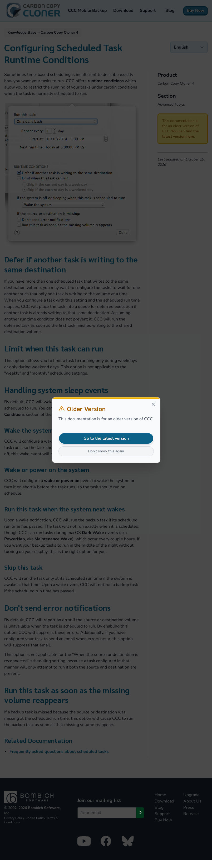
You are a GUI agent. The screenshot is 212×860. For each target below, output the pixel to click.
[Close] (153, 404)
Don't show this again (106, 451)
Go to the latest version (106, 438)
